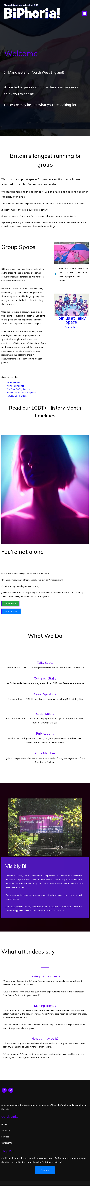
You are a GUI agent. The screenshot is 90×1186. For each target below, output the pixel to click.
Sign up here (71, 327)
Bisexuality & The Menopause (21, 392)
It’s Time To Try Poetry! (18, 389)
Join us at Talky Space (71, 320)
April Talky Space (15, 386)
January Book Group (17, 396)
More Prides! (13, 382)
